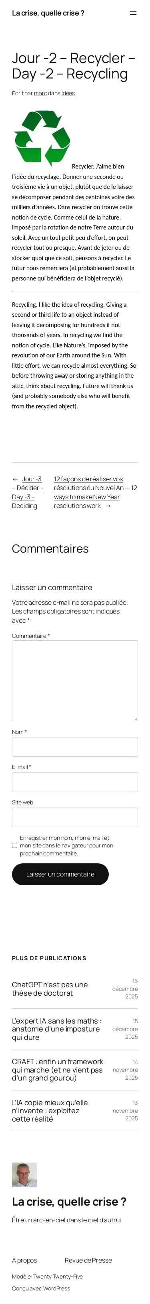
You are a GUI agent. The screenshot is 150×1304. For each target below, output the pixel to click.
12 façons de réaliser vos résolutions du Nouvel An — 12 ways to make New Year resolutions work (95, 492)
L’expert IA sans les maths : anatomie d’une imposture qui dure (57, 1029)
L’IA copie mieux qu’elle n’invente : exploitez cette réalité (50, 1110)
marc (40, 93)
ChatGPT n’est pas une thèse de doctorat (50, 988)
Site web (22, 802)
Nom (19, 731)
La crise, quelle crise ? (48, 13)
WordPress (56, 1288)
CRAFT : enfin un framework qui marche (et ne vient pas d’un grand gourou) (57, 1069)
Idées (68, 93)
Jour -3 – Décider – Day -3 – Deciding (28, 492)
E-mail (21, 767)
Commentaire (31, 635)
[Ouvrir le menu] (133, 13)
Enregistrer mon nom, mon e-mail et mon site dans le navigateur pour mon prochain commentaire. (66, 845)
